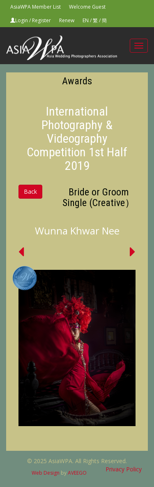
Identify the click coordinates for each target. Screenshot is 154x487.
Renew (66, 20)
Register (41, 20)
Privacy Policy (124, 469)
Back (30, 191)
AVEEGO (77, 472)
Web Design (46, 472)
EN (86, 20)
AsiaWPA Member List (35, 6)
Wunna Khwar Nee (77, 230)
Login (21, 20)
